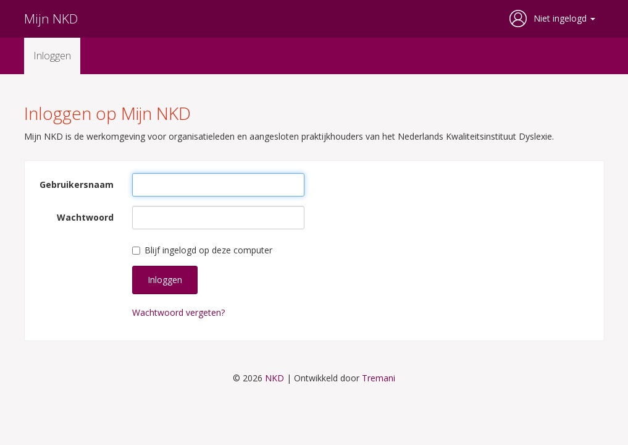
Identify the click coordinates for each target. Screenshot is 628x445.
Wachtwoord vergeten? (178, 312)
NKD (274, 378)
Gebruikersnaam (77, 184)
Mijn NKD (51, 18)
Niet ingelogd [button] (564, 18)
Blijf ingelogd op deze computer (202, 250)
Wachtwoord (85, 217)
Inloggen (52, 55)
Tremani (378, 378)
